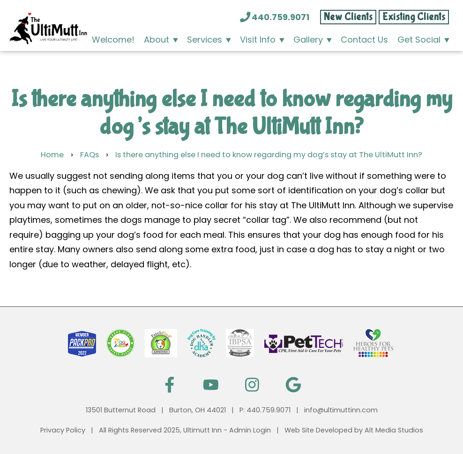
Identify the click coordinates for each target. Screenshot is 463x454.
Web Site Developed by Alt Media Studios (353, 430)
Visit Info (258, 39)
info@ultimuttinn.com (341, 410)
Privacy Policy (62, 430)
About (156, 39)
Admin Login (250, 430)
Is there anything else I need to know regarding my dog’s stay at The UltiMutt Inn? (268, 154)
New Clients (348, 17)
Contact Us (364, 39)
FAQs (89, 154)
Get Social (419, 39)
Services (204, 39)
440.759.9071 (275, 17)
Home (52, 154)
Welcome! (113, 39)
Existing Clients (413, 17)
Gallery (308, 39)
